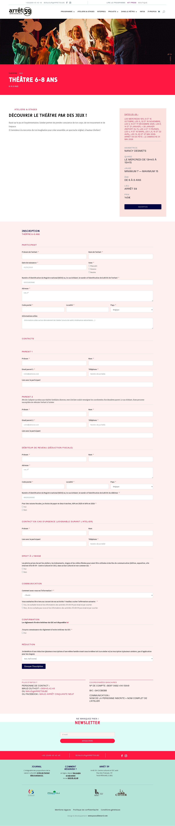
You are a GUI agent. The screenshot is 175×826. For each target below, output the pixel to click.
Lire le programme (116, 3)
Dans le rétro (128, 11)
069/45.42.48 (48, 688)
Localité (69, 305)
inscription (143, 207)
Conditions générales (110, 810)
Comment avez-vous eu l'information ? (37, 591)
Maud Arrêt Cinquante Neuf (56, 694)
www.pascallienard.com (98, 816)
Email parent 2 (27, 420)
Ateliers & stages (86, 11)
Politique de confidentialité (85, 810)
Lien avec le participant (31, 380)
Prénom (25, 359)
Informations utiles (29, 316)
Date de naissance (29, 263)
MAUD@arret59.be (37, 691)
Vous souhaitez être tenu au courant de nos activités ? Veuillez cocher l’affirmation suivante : (59, 602)
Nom (90, 359)
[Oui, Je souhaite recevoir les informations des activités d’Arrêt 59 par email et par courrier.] (22, 605)
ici (68, 623)
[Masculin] (89, 266)
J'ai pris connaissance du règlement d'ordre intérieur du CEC (46, 630)
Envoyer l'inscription (33, 666)
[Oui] (22, 507)
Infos (142, 11)
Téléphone (92, 369)
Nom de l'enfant (94, 252)
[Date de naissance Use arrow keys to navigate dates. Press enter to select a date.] (54, 267)
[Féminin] (89, 269)
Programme (66, 11)
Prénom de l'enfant (29, 252)
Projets (112, 11)
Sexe (90, 263)
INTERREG (101, 11)
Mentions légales (63, 810)
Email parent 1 (27, 369)
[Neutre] (89, 272)
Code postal (26, 305)
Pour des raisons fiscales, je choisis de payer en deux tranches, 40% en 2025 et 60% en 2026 (58, 504)
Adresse (25, 288)
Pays (112, 305)
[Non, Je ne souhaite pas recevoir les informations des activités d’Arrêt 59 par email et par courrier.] (22, 608)
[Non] (22, 510)
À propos (152, 11)
